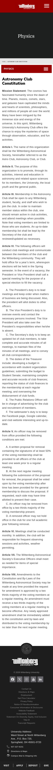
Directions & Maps (27, 692)
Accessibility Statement (26, 713)
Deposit (33, 765)
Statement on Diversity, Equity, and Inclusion (26, 717)
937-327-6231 (17, 747)
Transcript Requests (26, 723)
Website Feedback (26, 710)
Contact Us (26, 689)
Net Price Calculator (26, 698)
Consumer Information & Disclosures (26, 707)
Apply (19, 765)
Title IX (26, 720)
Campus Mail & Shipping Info (24, 756)
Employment (26, 695)
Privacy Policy (26, 701)
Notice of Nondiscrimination (26, 704)
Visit (6, 765)
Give (46, 765)
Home (4, 61)
